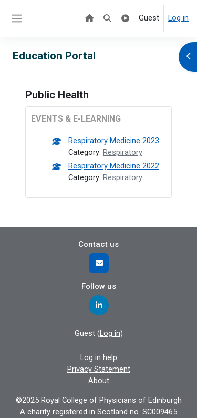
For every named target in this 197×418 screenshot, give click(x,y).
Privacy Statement (98, 369)
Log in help (98, 357)
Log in (178, 18)
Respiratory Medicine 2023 (113, 140)
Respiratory (122, 152)
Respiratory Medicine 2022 (113, 166)
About (98, 380)
